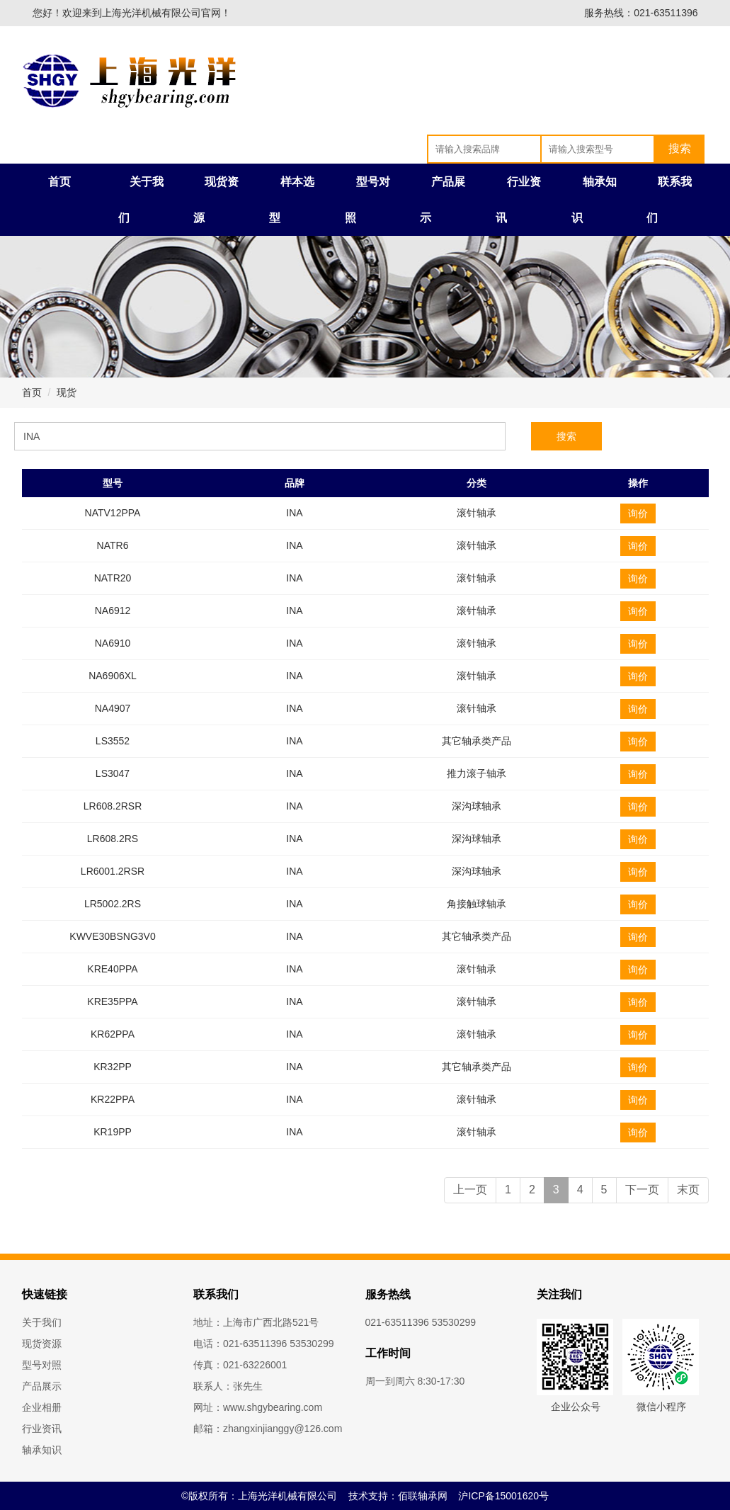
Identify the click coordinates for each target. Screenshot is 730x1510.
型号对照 (42, 1364)
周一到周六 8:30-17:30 (415, 1381)
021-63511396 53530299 (421, 1322)
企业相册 (42, 1407)
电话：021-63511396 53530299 (263, 1343)
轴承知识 (42, 1449)
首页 (59, 182)
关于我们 (42, 1322)
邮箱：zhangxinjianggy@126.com (267, 1428)
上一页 (470, 1189)
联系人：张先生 (228, 1386)
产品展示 (42, 1386)
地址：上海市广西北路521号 (256, 1322)
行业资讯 (42, 1428)
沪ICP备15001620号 (503, 1496)
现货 (66, 392)
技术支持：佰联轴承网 (397, 1496)
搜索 (566, 436)
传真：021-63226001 (240, 1364)
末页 (688, 1189)
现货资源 (42, 1343)
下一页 (642, 1189)
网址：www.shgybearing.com (257, 1407)
